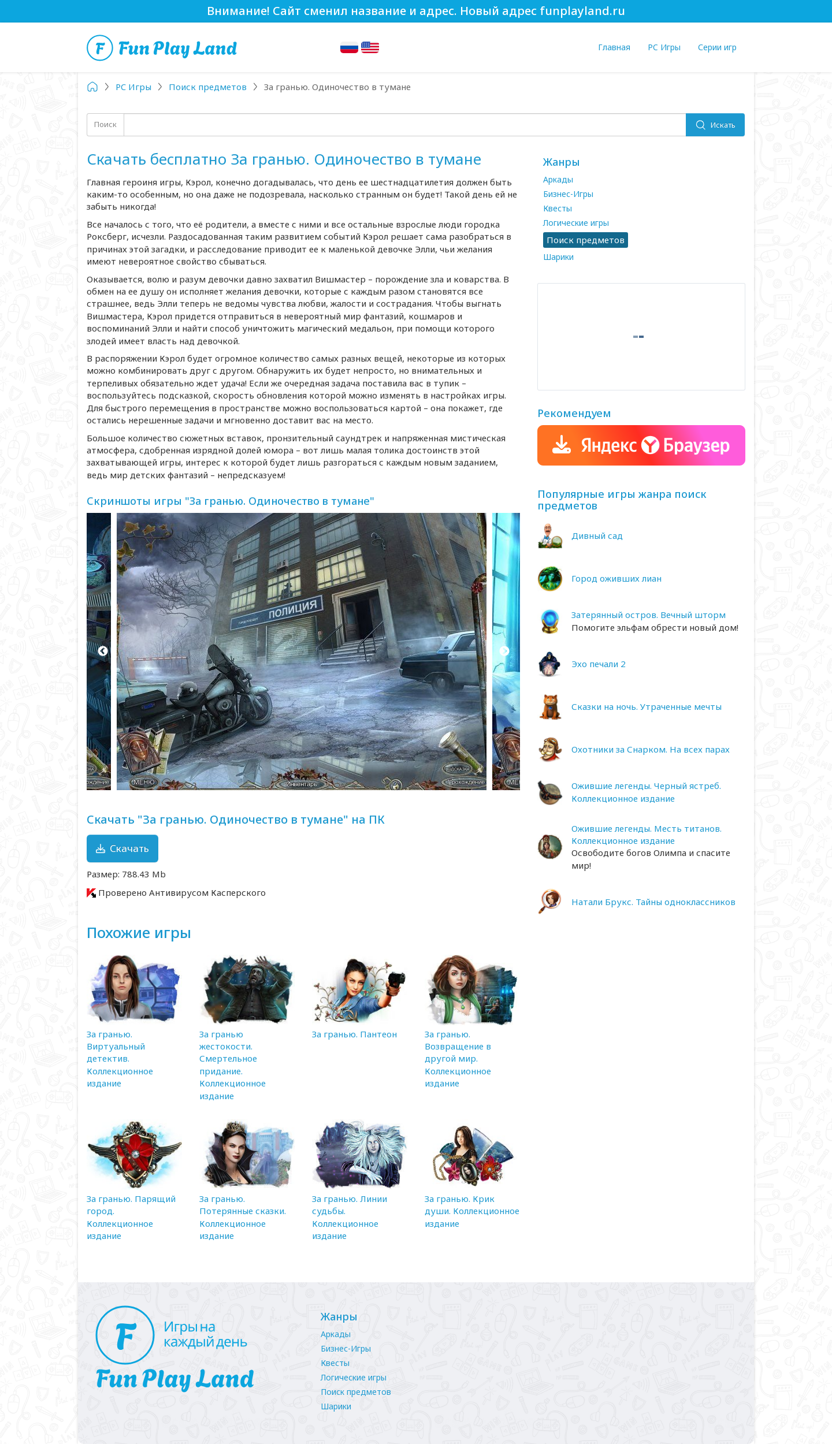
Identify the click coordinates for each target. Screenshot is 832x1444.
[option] (303, 651)
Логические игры (576, 222)
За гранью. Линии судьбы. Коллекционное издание (349, 1217)
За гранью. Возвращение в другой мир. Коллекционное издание (458, 1058)
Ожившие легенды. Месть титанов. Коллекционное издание (646, 834)
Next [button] (504, 651)
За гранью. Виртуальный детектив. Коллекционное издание (120, 1058)
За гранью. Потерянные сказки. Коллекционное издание (242, 1217)
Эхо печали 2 (598, 663)
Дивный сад (597, 535)
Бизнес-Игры (568, 193)
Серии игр (717, 47)
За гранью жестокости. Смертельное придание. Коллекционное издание (232, 1064)
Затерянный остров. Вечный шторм (648, 614)
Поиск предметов (356, 1391)
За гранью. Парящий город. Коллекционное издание (131, 1217)
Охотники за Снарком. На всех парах (650, 749)
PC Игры (664, 47)
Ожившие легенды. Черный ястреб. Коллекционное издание (646, 791)
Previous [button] (102, 651)
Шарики (558, 256)
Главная (614, 47)
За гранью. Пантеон (354, 1034)
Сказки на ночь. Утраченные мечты (646, 706)
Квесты (557, 208)
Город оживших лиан (616, 578)
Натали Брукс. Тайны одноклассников (653, 901)
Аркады (558, 179)
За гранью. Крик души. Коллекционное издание (472, 1211)
